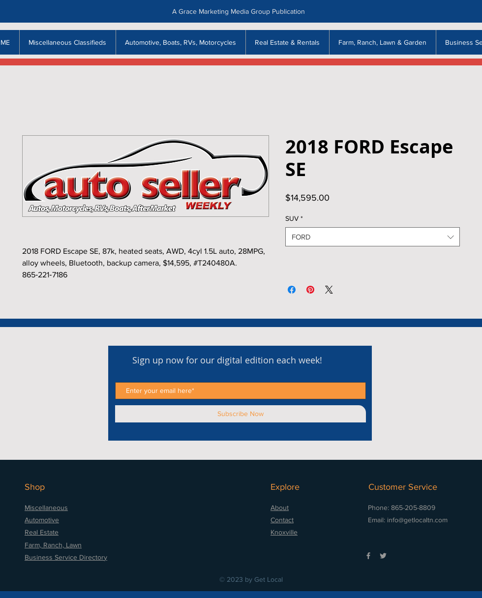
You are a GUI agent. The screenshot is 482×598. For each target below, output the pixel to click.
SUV (294, 218)
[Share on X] (329, 290)
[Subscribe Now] (240, 413)
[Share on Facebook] (292, 290)
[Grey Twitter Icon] (383, 555)
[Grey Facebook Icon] (368, 555)
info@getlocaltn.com (417, 520)
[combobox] (372, 236)
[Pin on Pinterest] (310, 290)
